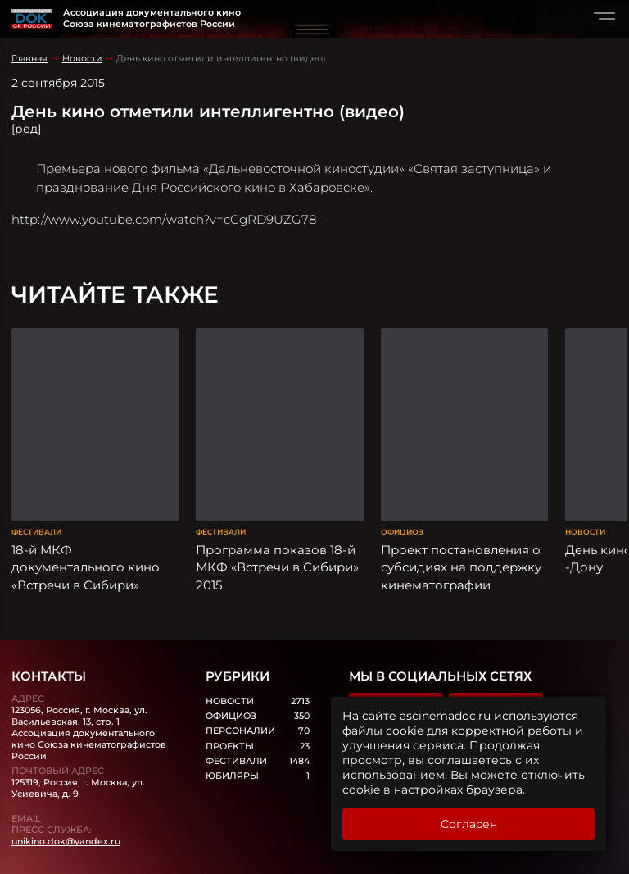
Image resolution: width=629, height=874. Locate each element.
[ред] (26, 128)
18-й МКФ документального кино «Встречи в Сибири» (85, 531)
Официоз (402, 495)
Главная (29, 58)
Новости (82, 58)
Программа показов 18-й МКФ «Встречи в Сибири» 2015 (277, 531)
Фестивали (36, 495)
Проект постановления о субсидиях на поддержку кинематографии (461, 531)
